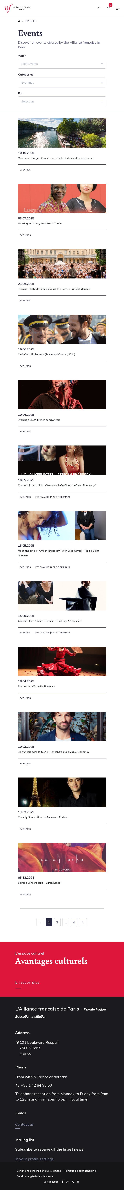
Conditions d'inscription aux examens (39, 1170)
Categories (25, 74)
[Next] (83, 922)
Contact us (24, 1124)
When (22, 55)
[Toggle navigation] (118, 10)
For (20, 93)
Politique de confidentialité (80, 1170)
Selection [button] (27, 101)
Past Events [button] (29, 63)
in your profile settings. (34, 1159)
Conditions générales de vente (35, 1176)
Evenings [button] (27, 82)
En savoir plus (27, 982)
